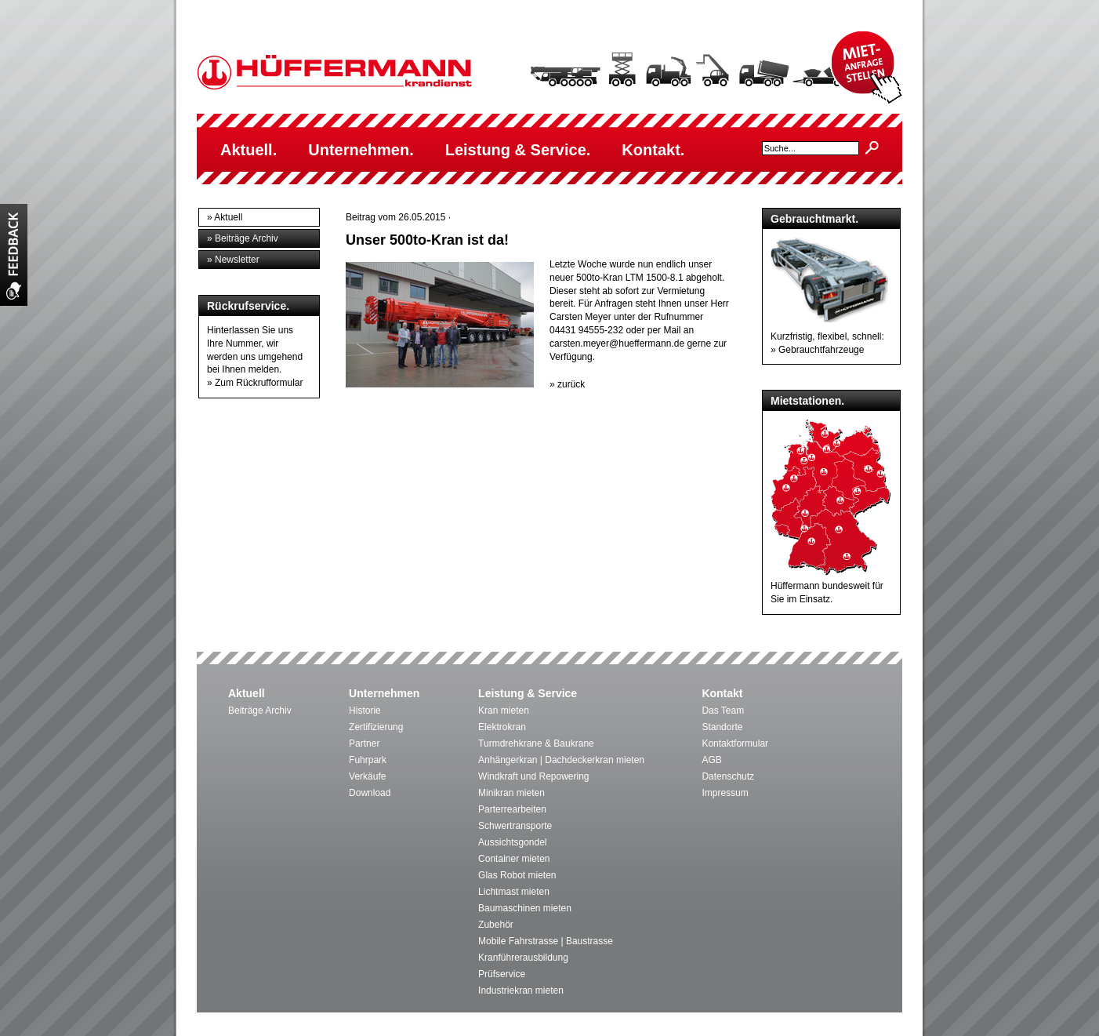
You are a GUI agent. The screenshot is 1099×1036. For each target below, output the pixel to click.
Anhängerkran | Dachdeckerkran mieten (561, 759)
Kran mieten (503, 710)
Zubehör (495, 924)
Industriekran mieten (521, 990)
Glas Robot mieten (517, 875)
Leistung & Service (527, 693)
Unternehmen (384, 693)
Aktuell (246, 693)
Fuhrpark (367, 759)
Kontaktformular (735, 743)
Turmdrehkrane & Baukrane (536, 743)
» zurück (567, 384)
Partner (364, 743)
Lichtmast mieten (514, 891)
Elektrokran (502, 727)
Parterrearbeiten (512, 809)
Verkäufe (367, 776)
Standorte (722, 727)
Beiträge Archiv (260, 710)
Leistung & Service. (518, 149)
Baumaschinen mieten (524, 908)
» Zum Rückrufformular (255, 382)
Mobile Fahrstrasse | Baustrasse (545, 941)
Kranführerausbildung (523, 957)
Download (369, 792)
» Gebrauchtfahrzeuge (817, 349)
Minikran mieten (511, 792)
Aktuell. (248, 149)
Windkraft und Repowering (533, 776)
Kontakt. (653, 149)
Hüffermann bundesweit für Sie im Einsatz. (831, 586)
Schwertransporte (515, 825)
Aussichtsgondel (512, 842)
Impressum (725, 792)
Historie (365, 710)
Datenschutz (728, 776)
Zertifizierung (376, 727)
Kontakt (722, 693)
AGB (711, 759)
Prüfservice (501, 974)
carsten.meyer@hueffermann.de (617, 343)
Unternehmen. (360, 149)
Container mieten (514, 858)
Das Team (723, 710)
